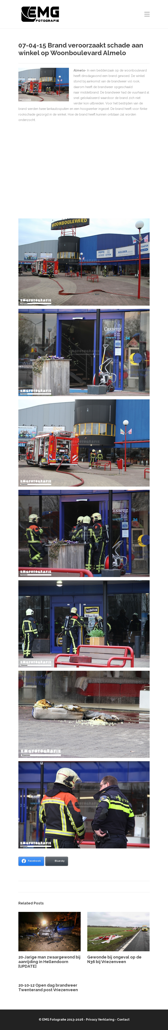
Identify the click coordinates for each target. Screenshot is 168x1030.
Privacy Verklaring (100, 1019)
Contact (123, 1019)
